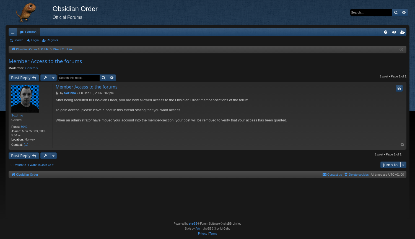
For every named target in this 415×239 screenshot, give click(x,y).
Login (35, 40)
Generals (31, 68)
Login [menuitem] (395, 33)
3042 (24, 126)
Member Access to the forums (45, 61)
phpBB (193, 223)
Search (18, 40)
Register (52, 40)
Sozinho (17, 115)
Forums (31, 32)
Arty (198, 228)
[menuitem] (386, 32)
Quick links (14, 33)
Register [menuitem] (403, 33)
